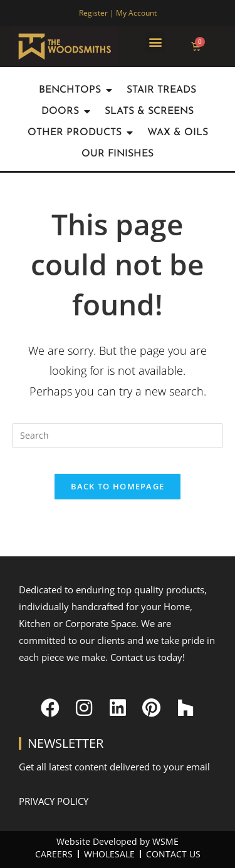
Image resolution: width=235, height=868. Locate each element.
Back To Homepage (118, 486)
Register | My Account (118, 13)
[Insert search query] (118, 435)
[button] (155, 42)
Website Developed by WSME (117, 841)
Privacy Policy (53, 801)
